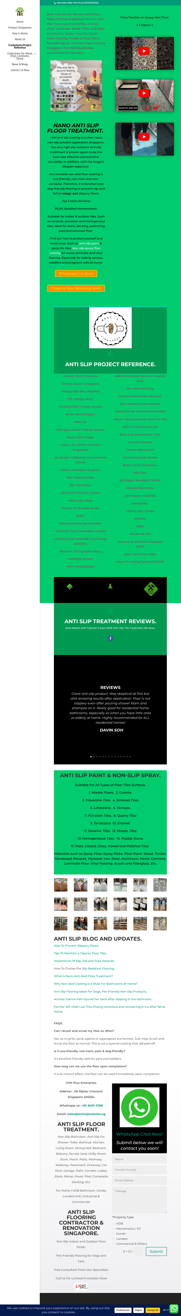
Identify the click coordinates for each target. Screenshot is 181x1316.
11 (121, 756)
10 (118, 756)
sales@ (72, 1114)
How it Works (20, 33)
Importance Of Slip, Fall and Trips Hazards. (84, 961)
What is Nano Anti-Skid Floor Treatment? (83, 976)
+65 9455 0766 (92, 1105)
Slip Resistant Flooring (97, 968)
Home (19, 22)
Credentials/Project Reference (19, 46)
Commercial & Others (129, 1244)
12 (124, 756)
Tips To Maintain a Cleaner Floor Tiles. (80, 953)
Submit (156, 1251)
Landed (119, 1239)
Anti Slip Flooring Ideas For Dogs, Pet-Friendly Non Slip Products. (100, 991)
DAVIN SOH (111, 731)
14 (130, 756)
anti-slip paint (88, 243)
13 (127, 756)
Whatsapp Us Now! (76, 273)
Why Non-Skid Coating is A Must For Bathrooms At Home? (96, 983)
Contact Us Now (20, 70)
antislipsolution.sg (92, 1114)
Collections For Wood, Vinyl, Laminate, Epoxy (20, 56)
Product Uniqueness (19, 28)
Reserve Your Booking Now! (76, 288)
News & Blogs (20, 64)
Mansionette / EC (126, 1229)
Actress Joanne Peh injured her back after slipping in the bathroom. (103, 999)
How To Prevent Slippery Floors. (76, 945)
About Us (20, 39)
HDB (117, 1223)
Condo (119, 1234)
